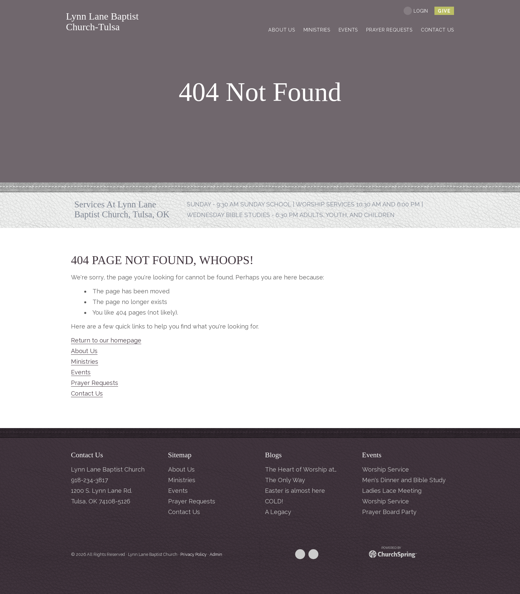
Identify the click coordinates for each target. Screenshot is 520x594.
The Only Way (285, 480)
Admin (216, 554)
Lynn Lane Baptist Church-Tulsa (131, 22)
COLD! (274, 501)
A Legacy (278, 511)
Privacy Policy (193, 554)
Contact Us (87, 393)
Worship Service (385, 469)
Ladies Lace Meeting (392, 490)
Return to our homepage (106, 340)
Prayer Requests (94, 382)
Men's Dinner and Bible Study (404, 480)
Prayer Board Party (389, 511)
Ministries (84, 361)
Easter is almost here (295, 490)
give (444, 11)
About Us (84, 350)
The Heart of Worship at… (301, 469)
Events (81, 372)
